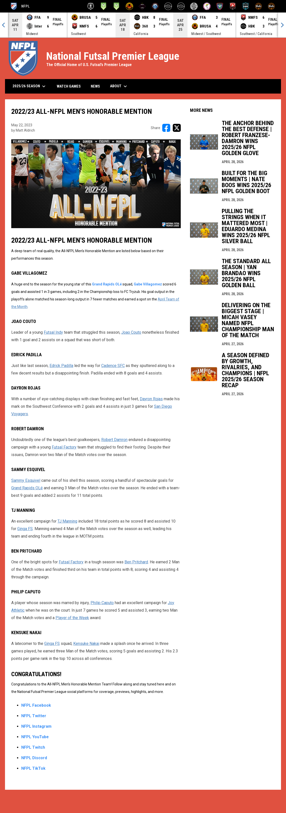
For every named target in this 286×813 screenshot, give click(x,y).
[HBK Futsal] (168, 6)
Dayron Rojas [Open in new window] (151, 398)
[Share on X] (177, 128)
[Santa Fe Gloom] (245, 6)
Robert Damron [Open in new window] (114, 439)
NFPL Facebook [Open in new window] (36, 705)
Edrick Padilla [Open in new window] (61, 365)
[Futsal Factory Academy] (155, 6)
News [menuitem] (95, 86)
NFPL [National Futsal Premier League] (20, 6)
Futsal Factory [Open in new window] (64, 447)
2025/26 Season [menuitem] (29, 86)
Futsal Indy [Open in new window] (53, 332)
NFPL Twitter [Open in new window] (33, 715)
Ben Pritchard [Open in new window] (136, 562)
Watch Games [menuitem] (70, 86)
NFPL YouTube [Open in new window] (35, 736)
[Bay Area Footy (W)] (116, 6)
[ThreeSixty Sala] (258, 6)
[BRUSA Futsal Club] (129, 6)
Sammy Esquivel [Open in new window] (25, 480)
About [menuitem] (119, 86)
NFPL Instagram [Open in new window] (36, 726)
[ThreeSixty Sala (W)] (271, 6)
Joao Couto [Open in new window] (131, 332)
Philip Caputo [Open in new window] (102, 602)
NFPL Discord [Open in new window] (34, 757)
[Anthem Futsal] (90, 6)
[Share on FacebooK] (166, 128)
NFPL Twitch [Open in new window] (33, 747)
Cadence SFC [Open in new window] (113, 365)
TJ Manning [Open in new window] (67, 521)
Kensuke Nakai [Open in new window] (86, 643)
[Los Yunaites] (207, 6)
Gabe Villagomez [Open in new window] (148, 284)
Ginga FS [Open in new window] (25, 528)
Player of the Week (72, 617)
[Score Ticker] (143, 25)
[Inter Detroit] (193, 6)
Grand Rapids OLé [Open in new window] (107, 284)
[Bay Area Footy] (103, 6)
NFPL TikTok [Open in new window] (33, 768)
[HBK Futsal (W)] (181, 6)
